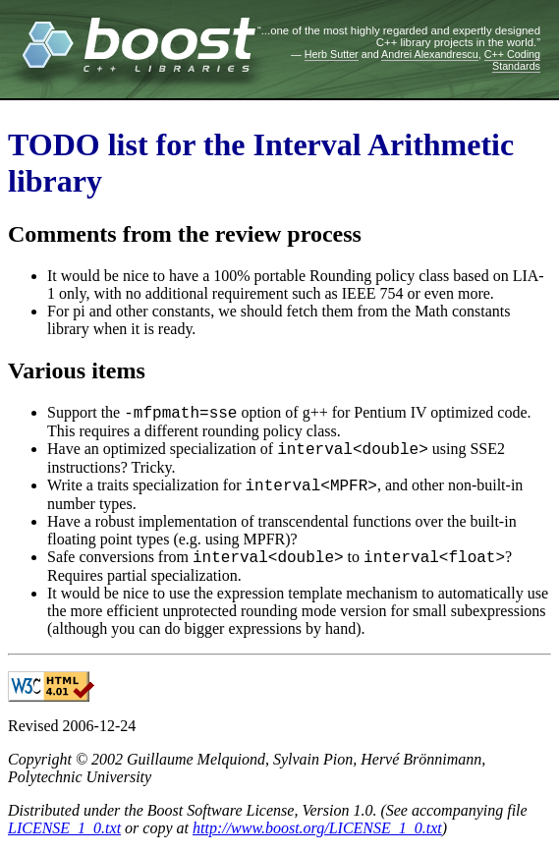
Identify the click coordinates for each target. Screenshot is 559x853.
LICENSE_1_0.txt (64, 828)
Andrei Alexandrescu (429, 54)
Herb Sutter (332, 54)
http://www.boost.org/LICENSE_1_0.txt (317, 828)
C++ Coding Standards (512, 60)
